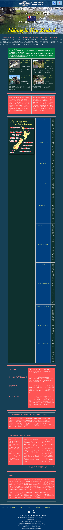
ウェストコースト (43, 205)
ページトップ (57, 507)
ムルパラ (43, 120)
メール (21, 507)
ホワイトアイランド (43, 343)
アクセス (29, 507)
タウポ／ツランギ (43, 142)
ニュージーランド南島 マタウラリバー (25, 62)
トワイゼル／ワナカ (43, 244)
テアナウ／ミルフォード (43, 306)
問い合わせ (12, 507)
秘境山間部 (43, 163)
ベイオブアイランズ (43, 325)
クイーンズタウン (43, 264)
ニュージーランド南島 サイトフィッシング (49, 62)
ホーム (3, 507)
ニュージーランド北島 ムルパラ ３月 (49, 77)
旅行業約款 (47, 507)
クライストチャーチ (43, 225)
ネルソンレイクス (43, 183)
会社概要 (38, 507)
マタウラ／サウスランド (43, 283)
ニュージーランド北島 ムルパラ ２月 (25, 77)
